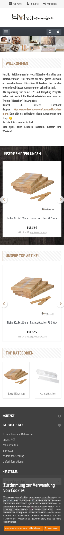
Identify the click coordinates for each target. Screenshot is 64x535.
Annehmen (51, 528)
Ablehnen (35, 528)
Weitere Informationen (16, 528)
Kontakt (32, 416)
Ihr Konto (34, 3)
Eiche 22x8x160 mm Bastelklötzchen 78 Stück (32, 218)
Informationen (32, 425)
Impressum (8, 451)
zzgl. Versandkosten (38, 232)
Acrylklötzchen (48, 394)
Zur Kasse (18, 3)
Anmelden (52, 3)
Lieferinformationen (13, 461)
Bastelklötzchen (16, 394)
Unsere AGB (9, 440)
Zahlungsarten (10, 445)
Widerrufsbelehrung (13, 456)
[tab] (32, 417)
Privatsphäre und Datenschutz (19, 434)
